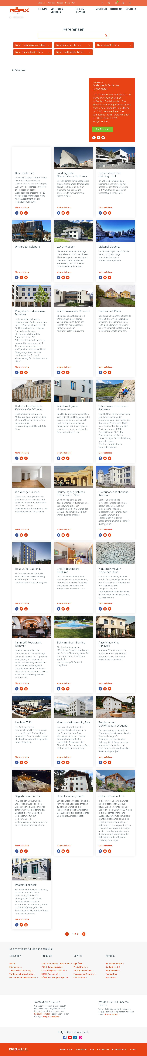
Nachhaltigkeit (66, 1049)
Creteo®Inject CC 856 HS (53, 970)
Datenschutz (103, 1049)
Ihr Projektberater (114, 963)
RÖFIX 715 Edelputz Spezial (54, 977)
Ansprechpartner (51, 1017)
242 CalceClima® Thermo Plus (56, 963)
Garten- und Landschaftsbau (23, 977)
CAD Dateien (79, 977)
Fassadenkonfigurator (84, 974)
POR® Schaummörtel (51, 967)
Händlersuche (112, 970)
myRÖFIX (78, 963)
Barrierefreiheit (119, 1049)
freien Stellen (111, 1014)
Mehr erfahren (22, 207)
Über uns (42, 3)
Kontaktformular (42, 1014)
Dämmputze (15, 967)
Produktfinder (80, 967)
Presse (60, 3)
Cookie (133, 1049)
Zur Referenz (102, 129)
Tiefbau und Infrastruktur (21, 974)
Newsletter (70, 3)
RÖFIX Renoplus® (49, 974)
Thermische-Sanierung (20, 970)
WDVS (12, 963)
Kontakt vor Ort (113, 967)
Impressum (81, 1049)
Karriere (51, 3)
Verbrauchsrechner (83, 970)
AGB (92, 1049)
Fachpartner (111, 974)
